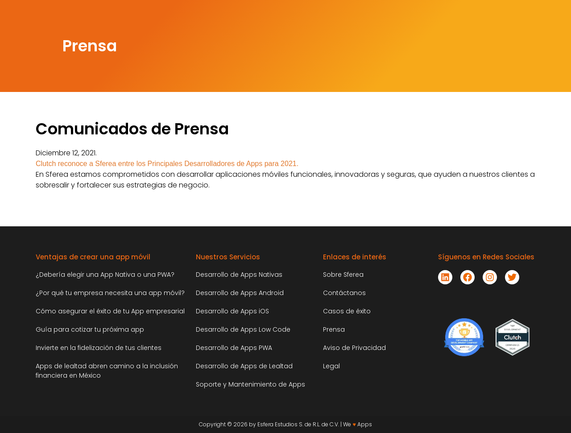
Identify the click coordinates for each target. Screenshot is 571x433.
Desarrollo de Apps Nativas (239, 274)
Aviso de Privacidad (354, 347)
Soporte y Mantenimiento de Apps (250, 384)
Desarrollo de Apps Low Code (243, 329)
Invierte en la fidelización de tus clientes (98, 347)
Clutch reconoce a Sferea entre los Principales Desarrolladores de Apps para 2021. (167, 163)
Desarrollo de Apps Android (240, 292)
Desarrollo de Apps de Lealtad (244, 366)
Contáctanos (344, 292)
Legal (331, 366)
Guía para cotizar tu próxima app (90, 329)
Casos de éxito (347, 311)
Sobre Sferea (343, 274)
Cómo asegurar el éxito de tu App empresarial (110, 311)
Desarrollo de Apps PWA (234, 347)
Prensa (334, 329)
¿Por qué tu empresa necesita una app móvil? (111, 292)
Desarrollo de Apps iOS (232, 311)
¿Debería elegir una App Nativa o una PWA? (105, 274)
